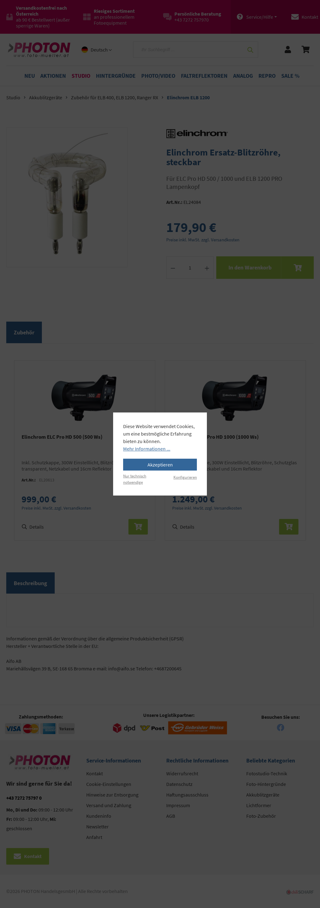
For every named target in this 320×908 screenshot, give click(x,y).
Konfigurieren (185, 477)
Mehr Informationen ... (146, 449)
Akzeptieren (160, 464)
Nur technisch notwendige (134, 478)
